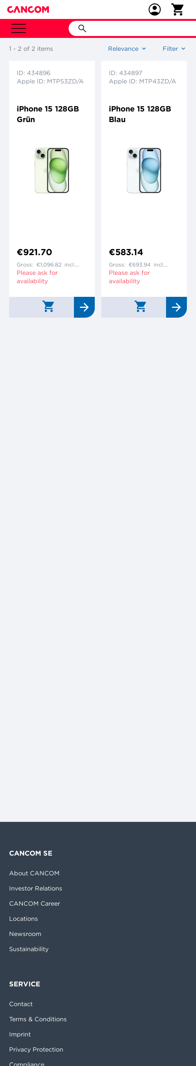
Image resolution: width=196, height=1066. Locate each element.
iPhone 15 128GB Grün (48, 114)
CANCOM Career (34, 903)
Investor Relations (35, 888)
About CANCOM (34, 873)
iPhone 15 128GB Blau (140, 114)
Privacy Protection (36, 1049)
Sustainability (29, 949)
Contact (21, 1004)
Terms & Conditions (38, 1019)
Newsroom (25, 933)
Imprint (20, 1034)
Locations (23, 918)
